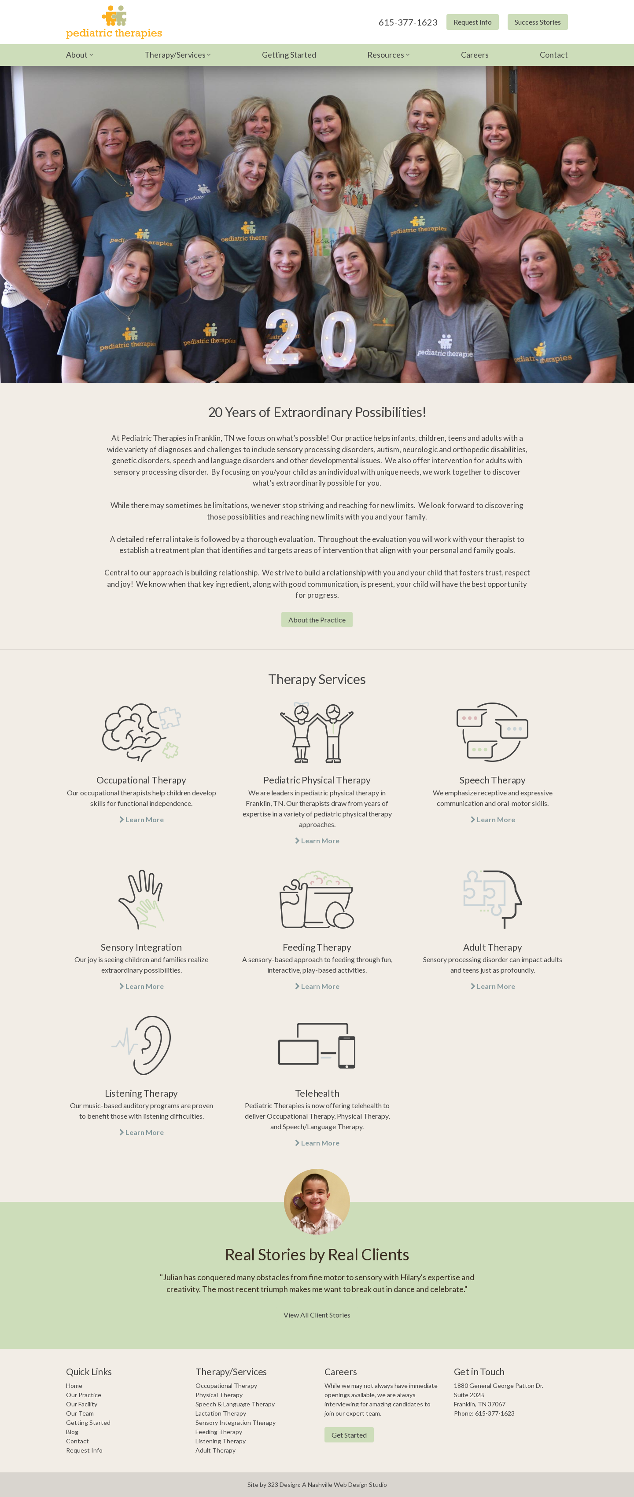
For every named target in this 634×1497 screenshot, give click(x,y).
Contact (554, 54)
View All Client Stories (317, 1314)
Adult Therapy (215, 1450)
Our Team (80, 1413)
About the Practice (317, 619)
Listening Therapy (220, 1441)
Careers (475, 54)
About (77, 54)
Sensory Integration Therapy (235, 1422)
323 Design (283, 1484)
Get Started (349, 1435)
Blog (72, 1431)
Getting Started (289, 54)
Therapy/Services (175, 54)
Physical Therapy (219, 1394)
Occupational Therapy (226, 1385)
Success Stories (538, 22)
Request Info (472, 22)
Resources (385, 54)
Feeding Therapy (218, 1431)
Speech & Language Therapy (235, 1404)
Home (74, 1385)
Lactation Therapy (220, 1413)
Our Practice (83, 1394)
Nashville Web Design (338, 1484)
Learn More (141, 819)
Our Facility (81, 1404)
